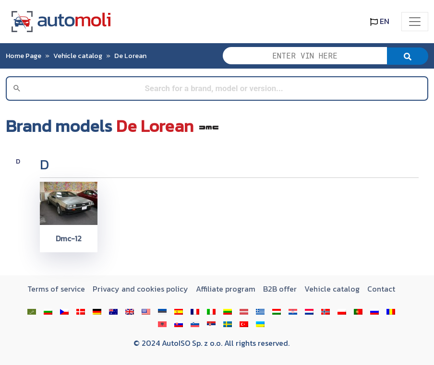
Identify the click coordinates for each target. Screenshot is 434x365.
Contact (381, 288)
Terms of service (56, 288)
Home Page (23, 55)
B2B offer (280, 288)
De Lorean (130, 55)
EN (379, 21)
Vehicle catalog (77, 55)
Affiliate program (225, 288)
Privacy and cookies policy (140, 288)
